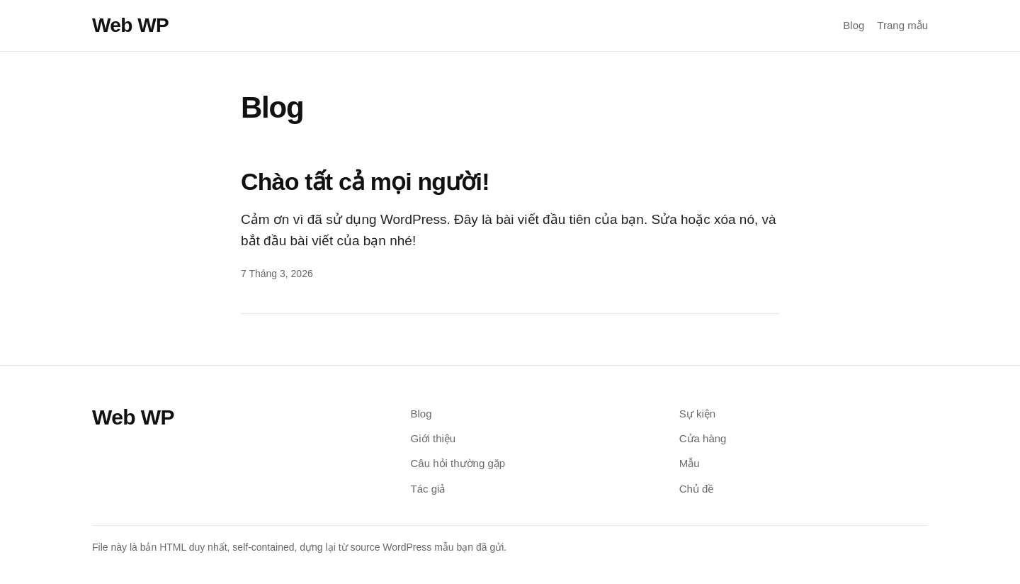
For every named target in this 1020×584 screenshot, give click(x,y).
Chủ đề (696, 489)
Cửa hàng (703, 438)
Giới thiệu (433, 438)
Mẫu (689, 463)
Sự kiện (697, 414)
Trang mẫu (902, 25)
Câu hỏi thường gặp (458, 463)
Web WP (130, 25)
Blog (853, 25)
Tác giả (428, 489)
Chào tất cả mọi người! (365, 181)
